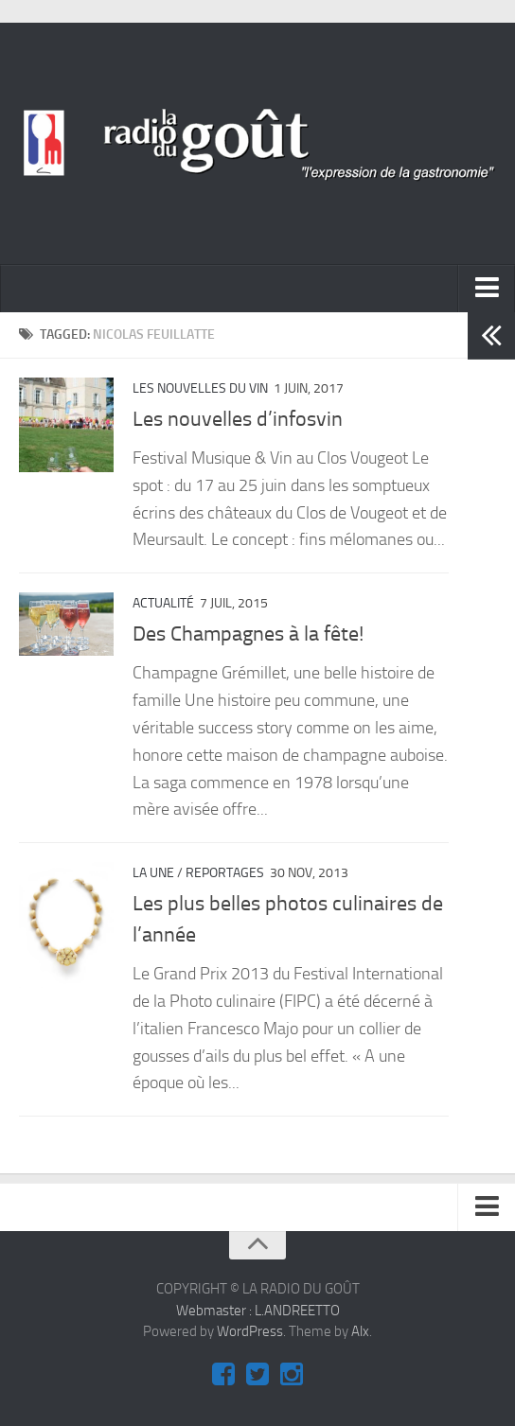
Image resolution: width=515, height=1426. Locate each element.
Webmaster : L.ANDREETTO (258, 1310)
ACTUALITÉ (163, 603)
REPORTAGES (225, 873)
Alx (360, 1331)
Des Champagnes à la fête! (248, 634)
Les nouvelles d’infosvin (238, 419)
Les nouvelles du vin (200, 388)
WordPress (250, 1331)
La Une (153, 873)
